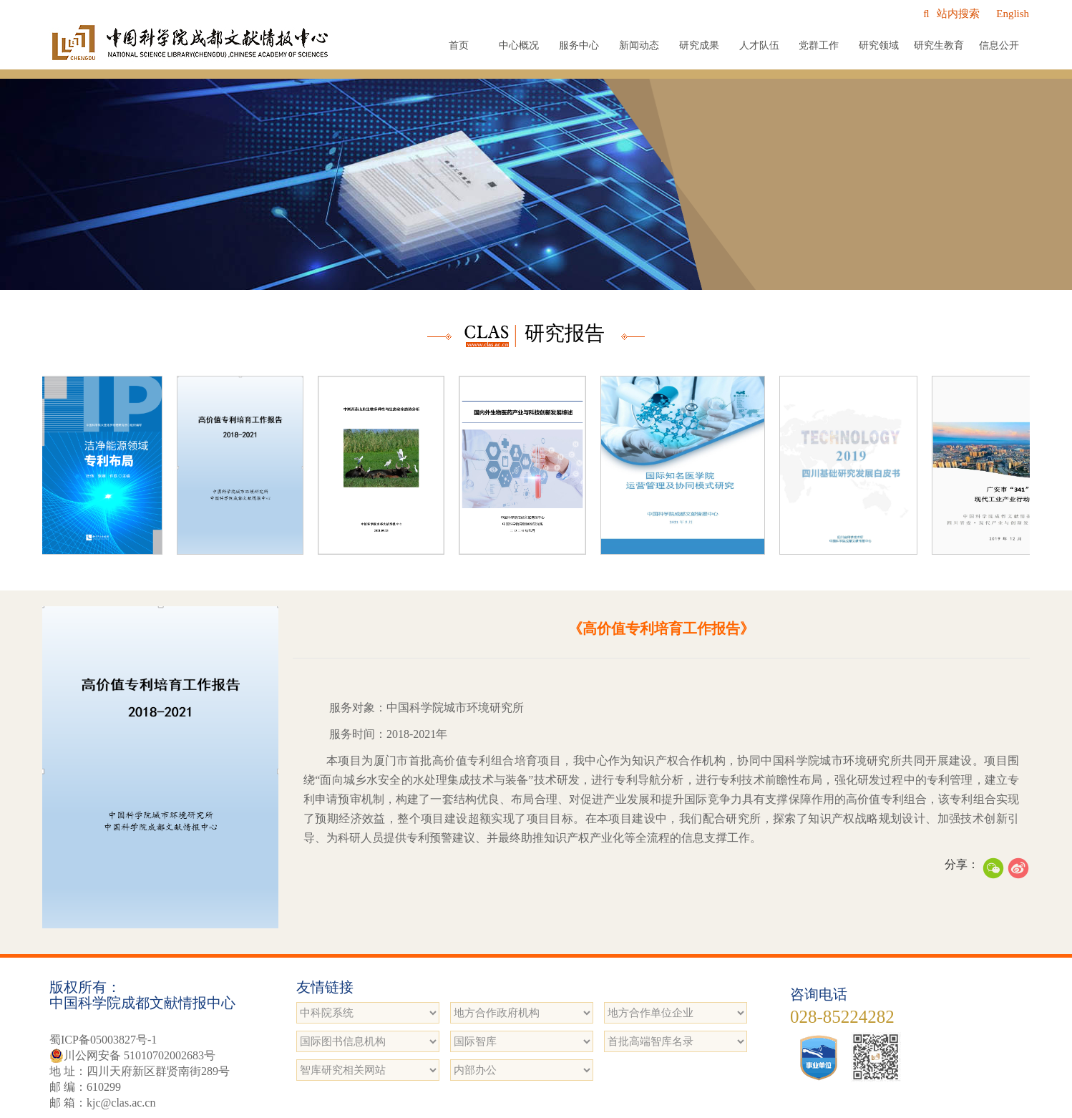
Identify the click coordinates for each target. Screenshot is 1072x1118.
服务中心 (579, 45)
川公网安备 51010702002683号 (132, 1056)
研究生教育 (939, 45)
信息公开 (999, 45)
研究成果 (699, 45)
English (1012, 13)
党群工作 (819, 45)
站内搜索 (951, 13)
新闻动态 (639, 45)
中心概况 (519, 45)
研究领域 (879, 45)
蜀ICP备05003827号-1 (103, 1040)
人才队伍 (759, 45)
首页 (459, 45)
